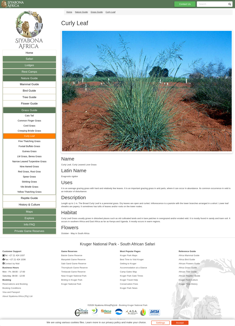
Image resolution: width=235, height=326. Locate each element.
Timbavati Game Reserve (73, 271)
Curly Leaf (29, 136)
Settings (160, 322)
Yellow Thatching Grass (29, 192)
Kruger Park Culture (188, 280)
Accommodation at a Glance (133, 267)
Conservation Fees (129, 284)
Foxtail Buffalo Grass (29, 146)
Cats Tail (29, 115)
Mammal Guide (29, 84)
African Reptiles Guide (189, 276)
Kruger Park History (188, 284)
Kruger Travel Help (129, 280)
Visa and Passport (11, 292)
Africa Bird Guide (187, 259)
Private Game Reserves (29, 231)
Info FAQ (29, 224)
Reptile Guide (29, 198)
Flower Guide (29, 103)
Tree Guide (29, 97)
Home (29, 52)
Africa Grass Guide (188, 267)
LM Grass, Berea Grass (29, 156)
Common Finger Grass (29, 120)
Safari (29, 58)
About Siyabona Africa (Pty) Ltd (17, 296)
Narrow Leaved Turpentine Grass (29, 161)
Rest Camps (29, 71)
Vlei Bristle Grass (29, 186)
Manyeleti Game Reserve (73, 259)
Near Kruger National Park (73, 276)
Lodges (29, 65)
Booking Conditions (11, 288)
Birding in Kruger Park (71, 280)
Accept (180, 322)
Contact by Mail (12, 263)
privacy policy (113, 322)
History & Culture (29, 204)
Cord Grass (29, 125)
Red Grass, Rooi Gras (29, 171)
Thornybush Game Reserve (74, 267)
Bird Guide (29, 90)
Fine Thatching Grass (29, 141)
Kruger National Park (71, 284)
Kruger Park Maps (128, 255)
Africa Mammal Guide (189, 255)
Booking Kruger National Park (133, 305)
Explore (29, 218)
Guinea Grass (29, 151)
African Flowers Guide (189, 263)
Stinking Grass (29, 181)
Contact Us (185, 4)
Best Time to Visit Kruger (132, 259)
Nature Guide (29, 78)
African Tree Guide (188, 271)
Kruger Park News (128, 288)
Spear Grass (29, 176)
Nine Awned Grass (29, 166)
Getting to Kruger (128, 263)
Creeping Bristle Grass (29, 130)
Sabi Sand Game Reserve (73, 263)
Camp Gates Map (128, 271)
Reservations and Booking (15, 284)
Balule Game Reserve (71, 255)
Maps (29, 211)
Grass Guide (29, 110)
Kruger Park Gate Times (131, 276)
